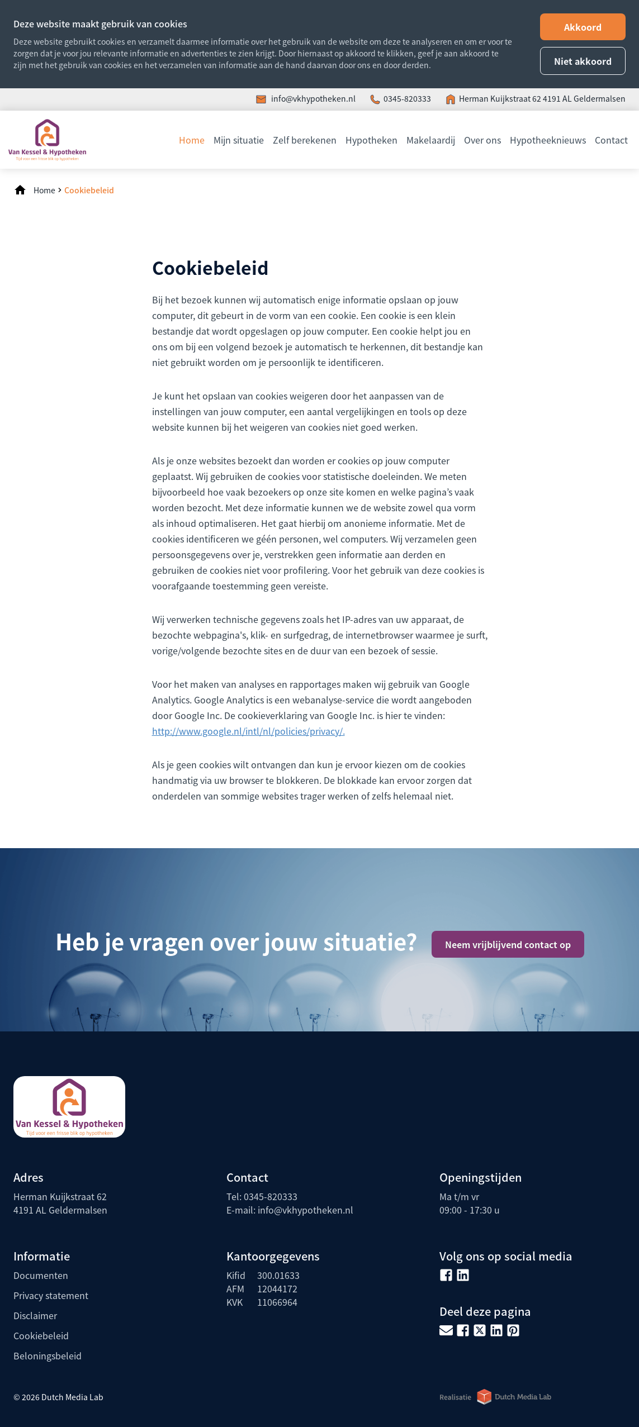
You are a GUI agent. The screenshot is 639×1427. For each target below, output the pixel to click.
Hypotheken (371, 139)
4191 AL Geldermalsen (584, 98)
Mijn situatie (239, 139)
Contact (611, 139)
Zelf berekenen (305, 139)
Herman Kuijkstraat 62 (501, 98)
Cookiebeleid (89, 190)
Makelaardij (430, 139)
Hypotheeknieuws (548, 139)
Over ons (482, 139)
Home (192, 139)
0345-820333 (407, 98)
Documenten (40, 1275)
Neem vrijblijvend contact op (508, 944)
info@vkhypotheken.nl (312, 98)
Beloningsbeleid (47, 1355)
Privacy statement (50, 1295)
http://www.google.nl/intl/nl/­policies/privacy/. (248, 731)
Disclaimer (35, 1315)
